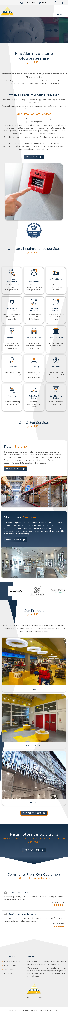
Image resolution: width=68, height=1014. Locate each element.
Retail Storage (10, 965)
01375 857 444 (29, 2)
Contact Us (32, 157)
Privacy (29, 998)
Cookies (39, 998)
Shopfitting (9, 969)
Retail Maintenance (12, 961)
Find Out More (13, 469)
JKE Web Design (53, 1011)
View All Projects (32, 813)
